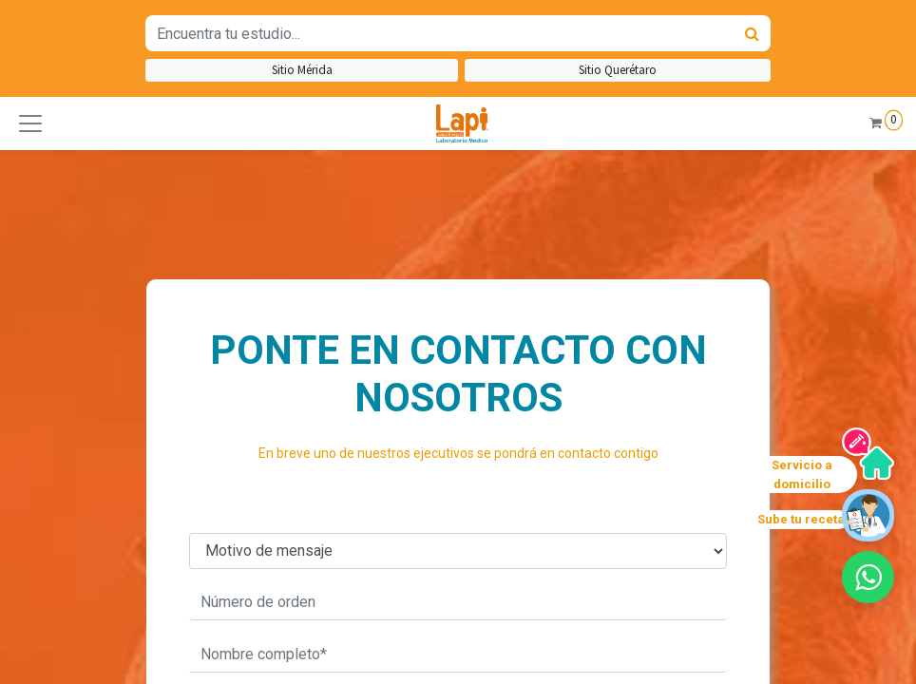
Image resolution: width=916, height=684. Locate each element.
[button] (30, 123)
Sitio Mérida (302, 70)
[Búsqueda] (752, 33)
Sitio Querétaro (618, 70)
